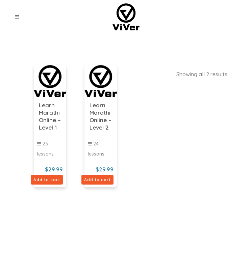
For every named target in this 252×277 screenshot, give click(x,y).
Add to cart (46, 179)
